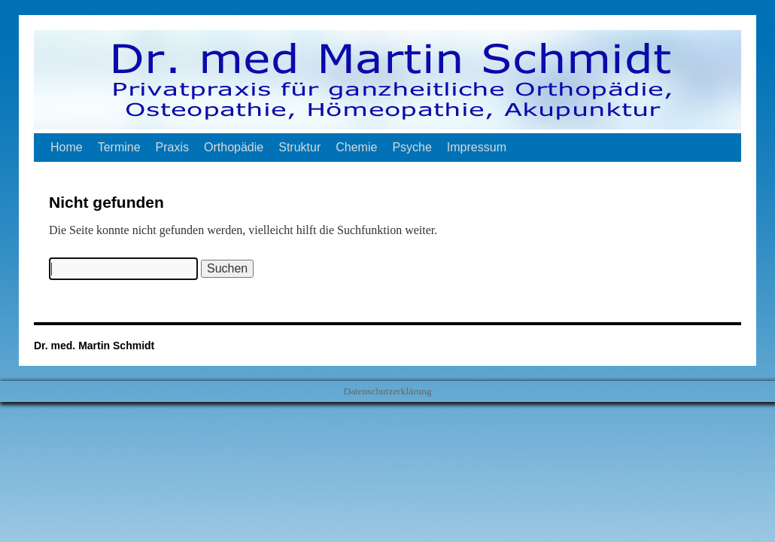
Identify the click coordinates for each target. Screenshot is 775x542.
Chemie (356, 147)
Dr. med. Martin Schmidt (94, 346)
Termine (119, 147)
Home (66, 147)
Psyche (411, 147)
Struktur (299, 147)
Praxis (172, 147)
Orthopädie (233, 147)
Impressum (476, 147)
